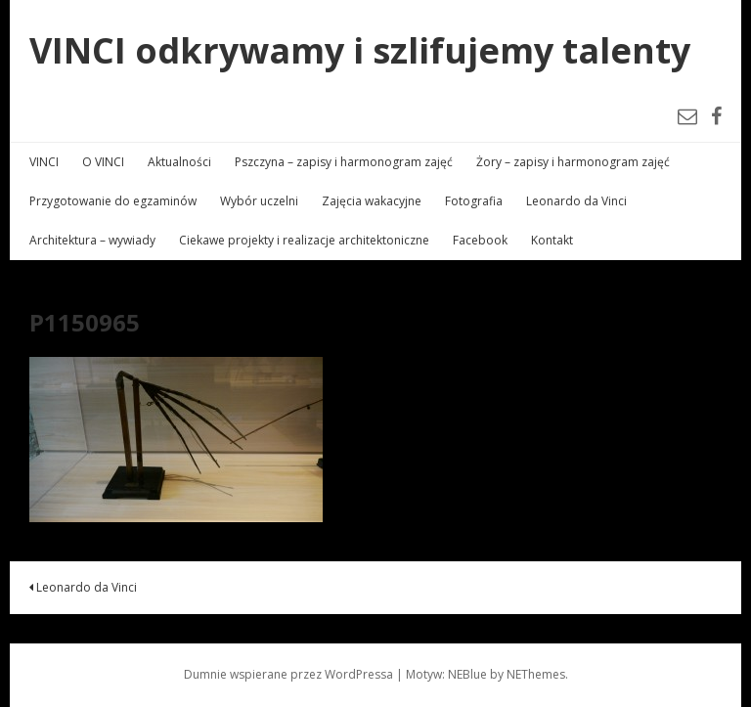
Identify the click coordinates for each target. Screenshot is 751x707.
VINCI (44, 162)
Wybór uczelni (259, 201)
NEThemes (536, 674)
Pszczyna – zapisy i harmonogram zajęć (344, 162)
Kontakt (552, 240)
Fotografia (474, 201)
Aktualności (179, 162)
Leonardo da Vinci (576, 201)
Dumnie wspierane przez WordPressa (288, 674)
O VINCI (103, 162)
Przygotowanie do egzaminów (113, 201)
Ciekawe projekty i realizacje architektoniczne (304, 240)
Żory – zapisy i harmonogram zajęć (573, 162)
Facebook (480, 240)
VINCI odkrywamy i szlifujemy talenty (359, 50)
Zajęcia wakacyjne (371, 201)
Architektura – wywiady (92, 240)
